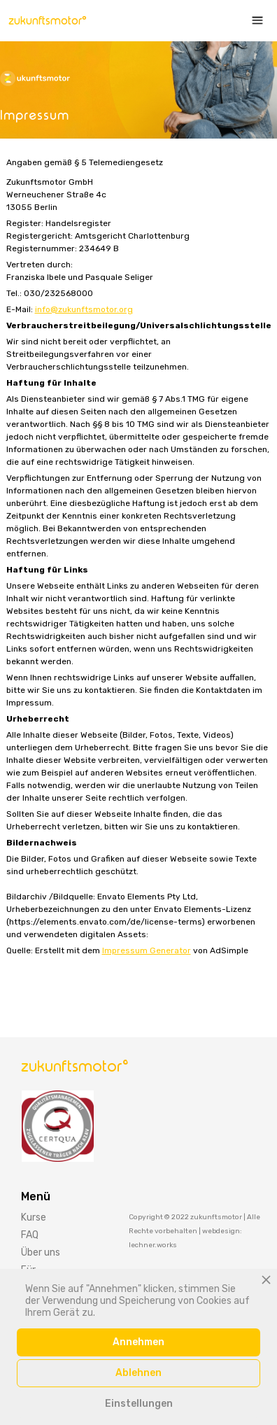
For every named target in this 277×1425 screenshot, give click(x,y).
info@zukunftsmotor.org (84, 309)
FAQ (29, 1235)
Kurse (33, 1217)
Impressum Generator (146, 950)
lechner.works (153, 1245)
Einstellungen (139, 1404)
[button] (254, 20)
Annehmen (138, 1342)
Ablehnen (138, 1373)
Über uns (40, 1252)
